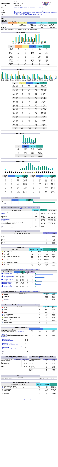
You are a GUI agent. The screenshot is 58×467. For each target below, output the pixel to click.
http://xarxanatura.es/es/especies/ (8, 348)
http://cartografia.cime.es (7, 343)
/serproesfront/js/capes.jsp (6, 285)
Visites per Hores (39, 7)
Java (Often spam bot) (5, 219)
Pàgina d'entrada (44, 10)
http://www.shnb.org (6, 347)
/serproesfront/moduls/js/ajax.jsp (7, 276)
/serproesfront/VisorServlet (6, 273)
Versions (20, 11)
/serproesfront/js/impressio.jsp (7, 279)
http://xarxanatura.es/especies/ (8, 340)
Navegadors (31, 11)
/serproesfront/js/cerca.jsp (6, 280)
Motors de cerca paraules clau (22, 13)
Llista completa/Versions (25, 291)
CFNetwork (3, 220)
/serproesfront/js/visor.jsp (6, 283)
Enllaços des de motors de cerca (28, 12)
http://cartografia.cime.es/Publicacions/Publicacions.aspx (13, 350)
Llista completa (20, 8)
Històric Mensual (17, 7)
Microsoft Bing (5, 334)
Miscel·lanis (16, 14)
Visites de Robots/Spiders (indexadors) (32, 8)
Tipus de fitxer (26, 10)
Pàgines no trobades (37, 14)
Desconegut (25, 11)
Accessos (32, 10)
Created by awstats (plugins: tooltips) (28, 399)
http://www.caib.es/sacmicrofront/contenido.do (11, 337)
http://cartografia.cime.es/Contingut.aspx (10, 344)
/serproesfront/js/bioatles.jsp (6, 286)
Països (15, 8)
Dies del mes (24, 7)
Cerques (45, 12)
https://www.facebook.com (7, 341)
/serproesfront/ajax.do (5, 277)
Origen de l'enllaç (17, 12)
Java (5, 301)
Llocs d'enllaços (39, 12)
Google (3, 332)
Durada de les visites (18, 10)
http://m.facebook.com (6, 339)
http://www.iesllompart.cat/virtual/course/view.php (12, 346)
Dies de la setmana (31, 7)
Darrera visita (51, 8)
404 (2, 387)
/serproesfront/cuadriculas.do (7, 274)
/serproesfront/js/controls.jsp (7, 282)
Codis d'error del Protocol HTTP (25, 14)
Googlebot (3, 213)
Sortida (50, 10)
